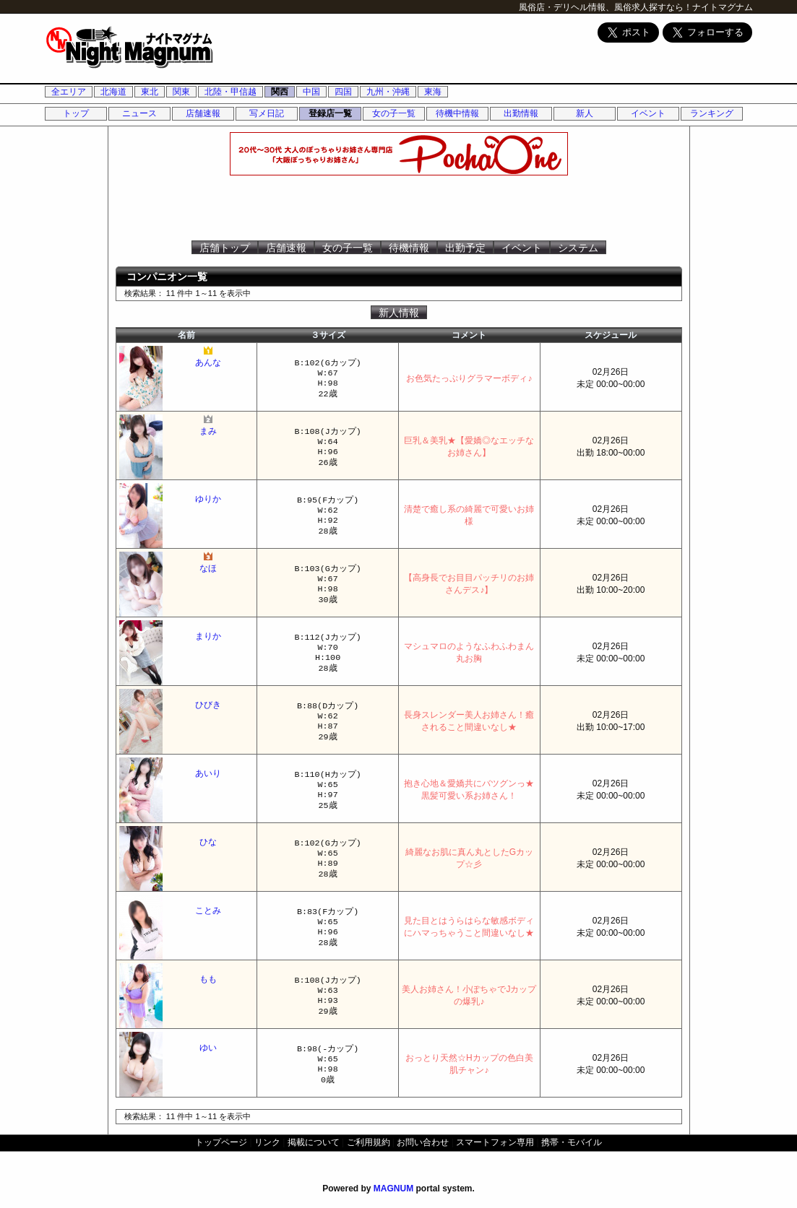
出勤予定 (465, 247)
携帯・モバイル (571, 1142)
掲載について (314, 1142)
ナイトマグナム (722, 7)
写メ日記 (266, 113)
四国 (343, 92)
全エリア (68, 92)
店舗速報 (203, 113)
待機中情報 (457, 113)
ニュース (139, 113)
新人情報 (399, 312)
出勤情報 (521, 113)
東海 (432, 92)
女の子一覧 (393, 113)
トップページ (221, 1142)
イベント (648, 113)
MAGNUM (393, 1188)
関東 (181, 92)
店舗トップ (224, 247)
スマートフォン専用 (495, 1142)
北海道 (113, 92)
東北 (149, 92)
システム (578, 247)
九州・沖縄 (388, 92)
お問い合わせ (423, 1142)
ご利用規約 (368, 1142)
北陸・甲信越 (230, 92)
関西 (279, 92)
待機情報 (409, 247)
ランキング (711, 113)
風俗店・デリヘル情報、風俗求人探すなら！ (605, 7)
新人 (584, 113)
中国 (311, 92)
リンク (267, 1142)
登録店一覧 (330, 113)
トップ (76, 113)
